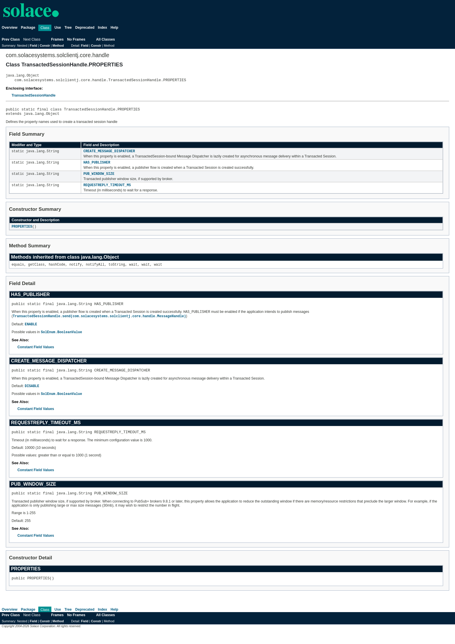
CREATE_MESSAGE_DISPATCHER (109, 155)
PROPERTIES (22, 232)
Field (33, 45)
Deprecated (84, 28)
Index (102, 28)
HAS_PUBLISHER (96, 167)
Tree (68, 28)
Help (114, 28)
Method (58, 45)
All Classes (105, 39)
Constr (45, 45)
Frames (57, 39)
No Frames (76, 39)
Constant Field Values (35, 356)
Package (28, 28)
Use (58, 28)
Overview (9, 28)
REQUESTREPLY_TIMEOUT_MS (107, 190)
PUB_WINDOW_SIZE (98, 179)
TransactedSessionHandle (33, 97)
